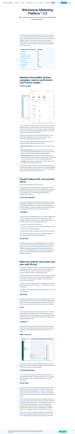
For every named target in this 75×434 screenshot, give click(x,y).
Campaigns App (24, 64)
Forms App (23, 66)
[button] (16, 3)
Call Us (58, 2)
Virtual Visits (23, 53)
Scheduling (23, 51)
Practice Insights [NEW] (26, 56)
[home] (8, 3)
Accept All (62, 431)
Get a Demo (64, 2)
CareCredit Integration (25, 58)
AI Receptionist (48, 2)
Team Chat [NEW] (24, 62)
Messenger (23, 60)
